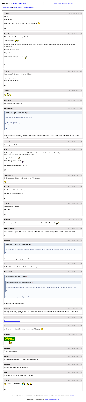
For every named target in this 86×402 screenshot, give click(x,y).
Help (55, 3)
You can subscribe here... (12, 321)
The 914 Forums (17, 7)
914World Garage (28, 7)
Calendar (70, 3)
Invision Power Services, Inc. (52, 399)
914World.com (7, 7)
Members (64, 3)
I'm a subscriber (19, 3)
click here (72, 395)
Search (59, 3)
